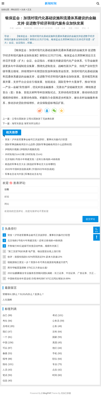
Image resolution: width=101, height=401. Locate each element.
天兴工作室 (66, 393)
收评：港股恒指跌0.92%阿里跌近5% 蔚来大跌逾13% (35, 256)
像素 (7, 353)
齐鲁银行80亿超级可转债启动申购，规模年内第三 (33, 246)
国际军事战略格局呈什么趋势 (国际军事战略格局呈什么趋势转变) (38, 144)
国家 (57, 337)
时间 (57, 375)
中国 (8, 342)
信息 (7, 380)
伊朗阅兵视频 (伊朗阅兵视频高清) (22, 149)
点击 (57, 369)
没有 (57, 331)
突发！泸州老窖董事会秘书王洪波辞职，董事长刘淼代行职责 (36, 139)
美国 (57, 342)
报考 (7, 358)
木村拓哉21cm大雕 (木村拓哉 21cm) (23, 154)
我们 (7, 331)
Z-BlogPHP (46, 393)
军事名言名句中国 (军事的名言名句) (23, 174)
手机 (57, 353)
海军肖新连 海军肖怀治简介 (26, 123)
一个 (7, 337)
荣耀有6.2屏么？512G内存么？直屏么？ (23, 294)
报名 (8, 364)
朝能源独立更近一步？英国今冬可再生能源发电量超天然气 (38, 262)
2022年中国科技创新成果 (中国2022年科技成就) (30, 169)
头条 (23, 9)
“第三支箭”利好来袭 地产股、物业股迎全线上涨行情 (34, 251)
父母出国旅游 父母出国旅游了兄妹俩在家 (33, 118)
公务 (57, 326)
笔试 (7, 375)
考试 (57, 315)
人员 (7, 369)
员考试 (8, 326)
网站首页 (15, 9)
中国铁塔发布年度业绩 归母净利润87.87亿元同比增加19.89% (39, 278)
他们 (57, 348)
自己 (7, 315)
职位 (57, 358)
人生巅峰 (7, 299)
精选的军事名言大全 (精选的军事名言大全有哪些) (30, 164)
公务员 (58, 320)
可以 (7, 348)
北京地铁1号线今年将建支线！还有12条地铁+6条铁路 (32, 159)
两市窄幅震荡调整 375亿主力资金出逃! (27, 267)
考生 (7, 320)
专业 (57, 364)
